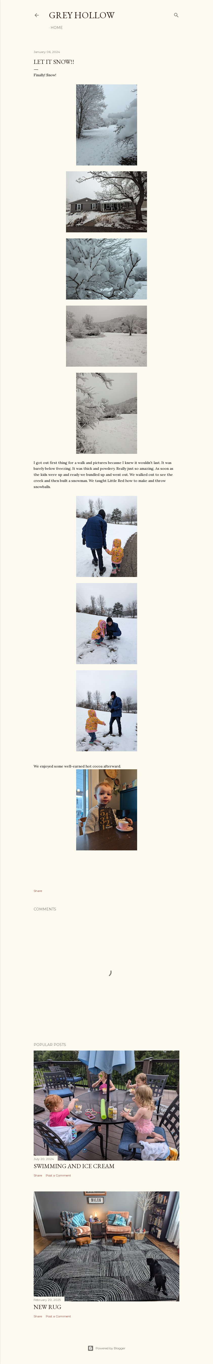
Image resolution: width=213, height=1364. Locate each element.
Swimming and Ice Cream (74, 1166)
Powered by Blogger (106, 1348)
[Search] (176, 14)
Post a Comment (58, 1175)
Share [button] (38, 891)
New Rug (47, 1307)
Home (57, 27)
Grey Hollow (82, 15)
